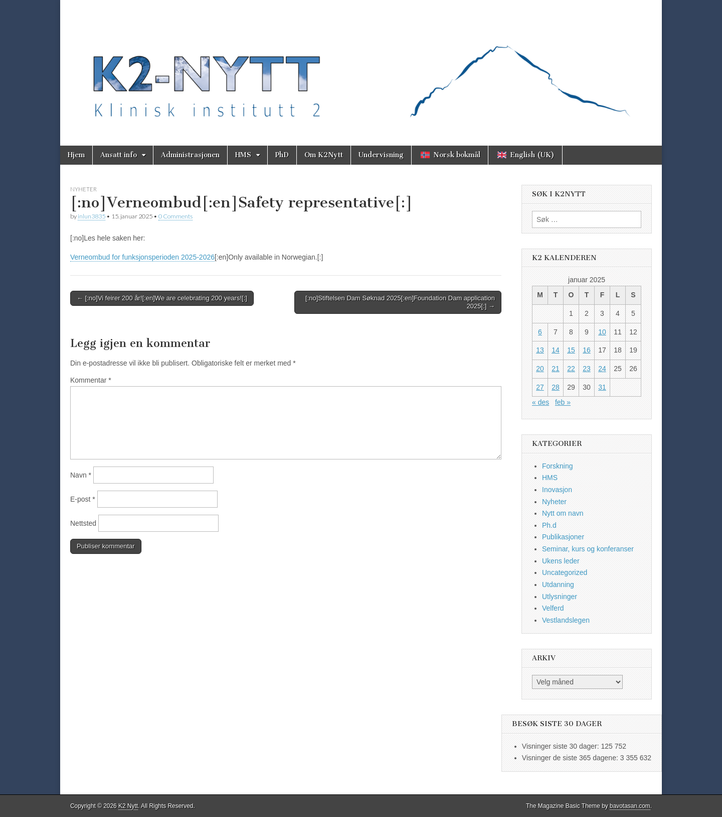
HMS (243, 155)
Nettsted (83, 523)
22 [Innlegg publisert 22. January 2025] (571, 369)
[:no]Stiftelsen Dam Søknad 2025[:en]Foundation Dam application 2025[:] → (400, 302)
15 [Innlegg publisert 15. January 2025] (571, 350)
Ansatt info (118, 155)
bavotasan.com (630, 805)
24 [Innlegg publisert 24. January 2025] (602, 369)
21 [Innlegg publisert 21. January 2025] (556, 369)
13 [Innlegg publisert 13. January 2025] (540, 350)
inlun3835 (91, 216)
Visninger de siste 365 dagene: (571, 758)
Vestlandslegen (566, 620)
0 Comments (175, 216)
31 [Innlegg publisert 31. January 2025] (602, 387)
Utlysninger (559, 597)
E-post (82, 499)
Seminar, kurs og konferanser (588, 549)
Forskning (557, 466)
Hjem (76, 155)
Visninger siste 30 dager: (561, 746)
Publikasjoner (563, 537)
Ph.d (549, 525)
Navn (80, 475)
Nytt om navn (562, 513)
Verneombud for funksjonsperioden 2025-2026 (142, 257)
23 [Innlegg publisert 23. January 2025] (587, 369)
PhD (282, 155)
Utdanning (558, 584)
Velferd (553, 608)
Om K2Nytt (323, 155)
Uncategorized (564, 572)
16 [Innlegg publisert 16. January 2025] (587, 350)
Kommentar (90, 380)
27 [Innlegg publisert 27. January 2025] (540, 387)
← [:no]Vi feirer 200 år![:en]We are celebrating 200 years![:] (162, 298)
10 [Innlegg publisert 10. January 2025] (602, 332)
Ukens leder (561, 561)
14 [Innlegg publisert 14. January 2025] (556, 350)
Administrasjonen (190, 155)
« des (540, 402)
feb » (563, 402)
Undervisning (381, 155)
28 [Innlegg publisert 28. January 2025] (556, 387)
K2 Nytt (128, 805)
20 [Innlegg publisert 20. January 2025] (540, 369)
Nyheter (83, 189)
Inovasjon (557, 490)
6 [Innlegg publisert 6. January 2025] (540, 332)
